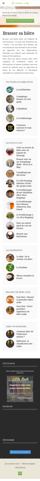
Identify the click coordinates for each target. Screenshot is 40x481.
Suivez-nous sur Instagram (20, 452)
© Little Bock (20, 467)
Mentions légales (28, 464)
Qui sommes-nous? (12, 464)
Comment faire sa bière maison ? (20, 21)
